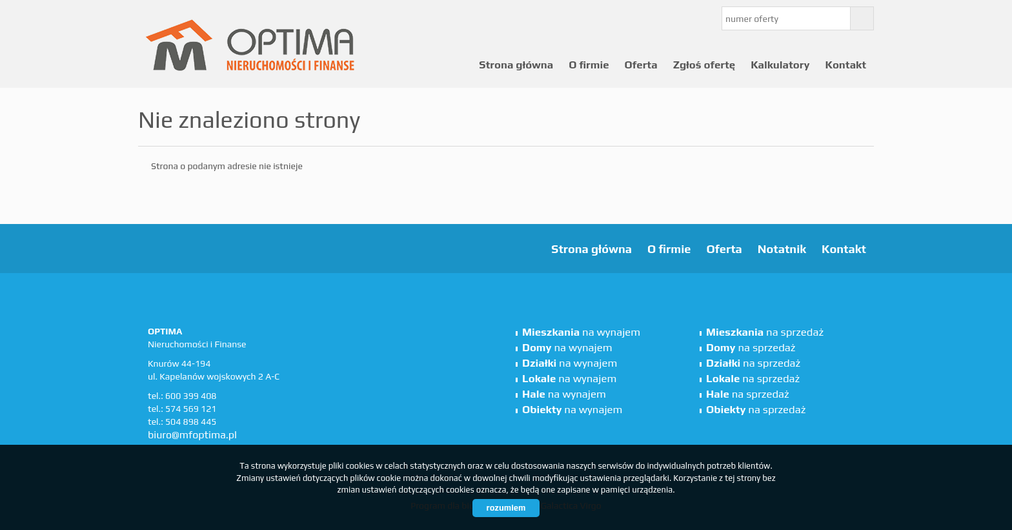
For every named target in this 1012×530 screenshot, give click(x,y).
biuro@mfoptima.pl (192, 435)
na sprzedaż (765, 331)
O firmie (589, 64)
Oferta (641, 64)
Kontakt (845, 64)
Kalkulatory (780, 64)
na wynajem (581, 331)
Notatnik (782, 249)
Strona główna (516, 64)
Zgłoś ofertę (704, 64)
